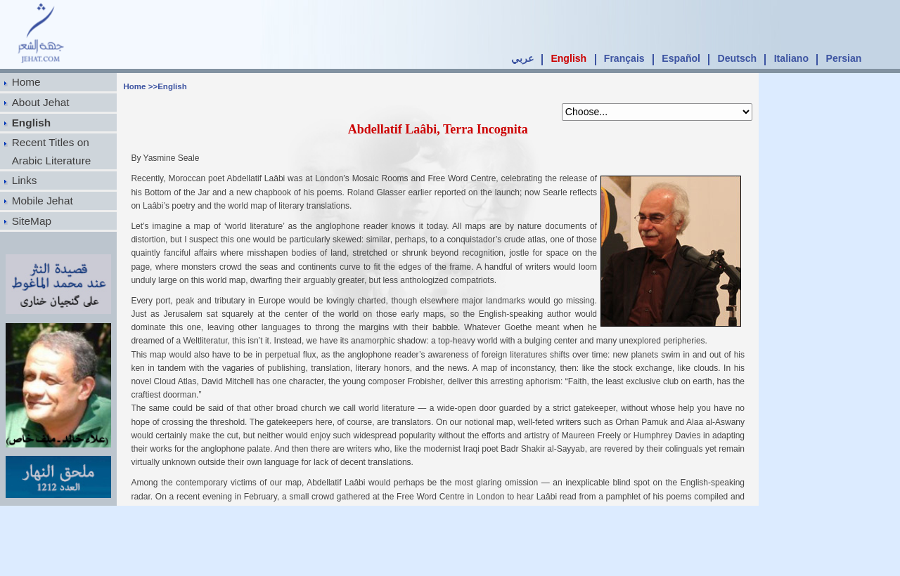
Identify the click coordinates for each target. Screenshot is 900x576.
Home (26, 82)
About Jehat (41, 102)
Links (24, 180)
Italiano (791, 58)
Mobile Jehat (42, 201)
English (568, 58)
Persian (844, 58)
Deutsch (737, 58)
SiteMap (31, 221)
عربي (522, 58)
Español (681, 58)
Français (624, 58)
